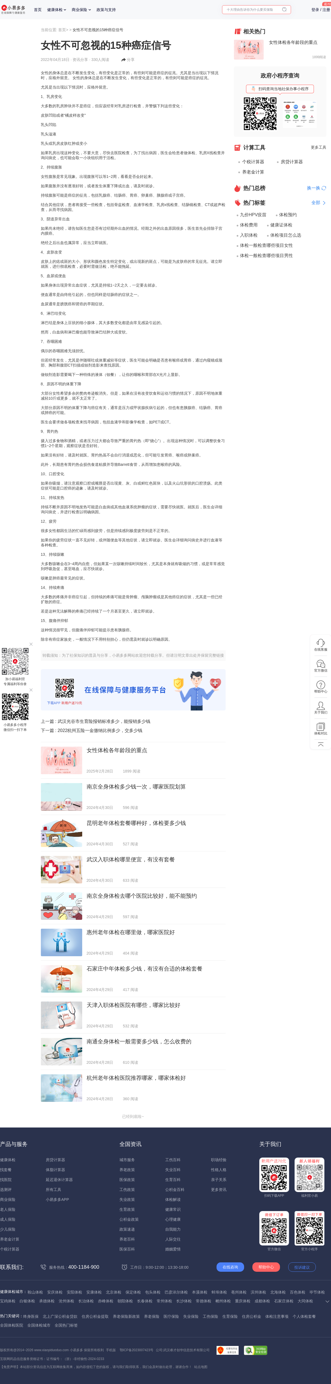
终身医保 (31, 1316)
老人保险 (7, 1209)
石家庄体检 (283, 1301)
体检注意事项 (277, 1316)
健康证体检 (281, 225)
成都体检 (262, 1301)
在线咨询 (230, 1267)
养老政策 (127, 1169)
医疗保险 (171, 1316)
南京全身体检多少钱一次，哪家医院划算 (136, 787)
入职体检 (249, 235)
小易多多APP (57, 1199)
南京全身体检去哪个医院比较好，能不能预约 (142, 896)
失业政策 (127, 1199)
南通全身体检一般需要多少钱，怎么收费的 (139, 1041)
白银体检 (27, 1301)
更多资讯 (218, 1189)
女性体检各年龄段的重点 (117, 750)
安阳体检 (74, 1292)
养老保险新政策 (126, 1316)
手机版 (111, 1350)
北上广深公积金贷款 (60, 1316)
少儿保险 (7, 1229)
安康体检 (94, 1292)
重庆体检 (242, 1301)
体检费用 (249, 225)
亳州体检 (239, 1292)
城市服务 (127, 1160)
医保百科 (127, 1249)
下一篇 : (92, 730)
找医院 (6, 1179)
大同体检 (305, 1301)
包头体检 (153, 1292)
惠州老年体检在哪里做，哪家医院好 (131, 932)
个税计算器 (253, 161)
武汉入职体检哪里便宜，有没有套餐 (131, 859)
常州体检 (164, 1301)
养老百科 (127, 1239)
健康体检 (55, 9)
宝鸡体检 (7, 1301)
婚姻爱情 (173, 1249)
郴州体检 (223, 1301)
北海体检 (278, 1292)
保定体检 (133, 1292)
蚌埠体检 (219, 1292)
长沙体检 (184, 1301)
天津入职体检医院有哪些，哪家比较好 (133, 1005)
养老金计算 (253, 172)
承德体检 (47, 1301)
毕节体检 (317, 1292)
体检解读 (173, 1199)
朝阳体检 (125, 1301)
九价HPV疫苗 (253, 214)
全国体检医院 (11, 1325)
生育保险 (230, 1316)
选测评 (6, 1189)
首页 (38, 9)
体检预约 (288, 214)
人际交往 (173, 1239)
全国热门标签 (66, 1325)
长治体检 (86, 1301)
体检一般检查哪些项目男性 (266, 255)
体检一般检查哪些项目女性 (266, 245)
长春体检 (145, 1301)
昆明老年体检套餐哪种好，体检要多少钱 (136, 823)
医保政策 (127, 1179)
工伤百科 (173, 1160)
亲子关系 (218, 1179)
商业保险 (79, 9)
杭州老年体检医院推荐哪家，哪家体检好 (136, 1078)
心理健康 (173, 1219)
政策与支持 (106, 9)
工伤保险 (210, 1316)
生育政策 (127, 1209)
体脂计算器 (55, 1169)
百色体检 (297, 1292)
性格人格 (218, 1169)
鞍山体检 (35, 1292)
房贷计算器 (292, 161)
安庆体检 (55, 1292)
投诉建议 (302, 1267)
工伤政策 (127, 1189)
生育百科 (173, 1179)
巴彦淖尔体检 (176, 1292)
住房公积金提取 (95, 1316)
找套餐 (6, 1169)
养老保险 (151, 1316)
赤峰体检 (105, 1301)
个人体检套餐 (304, 1316)
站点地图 (200, 1367)
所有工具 (53, 1189)
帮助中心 (266, 1267)
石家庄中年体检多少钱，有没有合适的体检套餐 (144, 969)
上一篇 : (95, 721)
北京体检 (113, 1292)
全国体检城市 (38, 1325)
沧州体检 (66, 1301)
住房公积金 (251, 1316)
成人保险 (7, 1219)
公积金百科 (175, 1189)
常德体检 (203, 1301)
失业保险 (191, 1316)
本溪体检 (199, 1292)
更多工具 (318, 147)
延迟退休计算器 (59, 1179)
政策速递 (127, 1229)
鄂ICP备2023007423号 (137, 1350)
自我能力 (173, 1229)
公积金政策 (129, 1219)
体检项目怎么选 (285, 235)
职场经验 (218, 1160)
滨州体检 (258, 1292)
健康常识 (173, 1209)
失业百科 (173, 1169)
